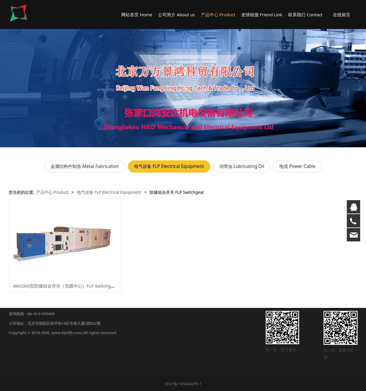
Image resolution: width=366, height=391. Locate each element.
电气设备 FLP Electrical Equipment (169, 166)
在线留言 (341, 14)
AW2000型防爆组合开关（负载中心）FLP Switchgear (65, 286)
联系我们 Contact (305, 14)
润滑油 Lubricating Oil (241, 166)
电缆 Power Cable (297, 166)
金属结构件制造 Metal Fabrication (85, 166)
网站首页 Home (136, 14)
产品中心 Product (218, 14)
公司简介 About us (176, 14)
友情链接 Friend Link (262, 14)
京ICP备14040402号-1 (183, 383)
